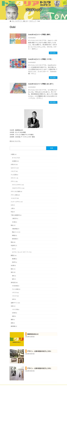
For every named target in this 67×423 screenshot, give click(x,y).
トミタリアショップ (15, 400)
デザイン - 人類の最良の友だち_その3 (39, 351)
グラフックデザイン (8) (18, 184)
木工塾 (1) (14, 222)
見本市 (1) (14, 262)
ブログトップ (13, 407)
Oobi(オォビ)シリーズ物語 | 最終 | (39, 34)
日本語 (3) (14, 313)
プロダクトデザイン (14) (18, 188)
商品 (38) (13, 242)
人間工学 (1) (15, 218)
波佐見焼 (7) (15, 238)
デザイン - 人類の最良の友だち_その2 (39, 368)
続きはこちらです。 (15, 141)
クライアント (13, 390)
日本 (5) (14, 299)
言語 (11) (13, 306)
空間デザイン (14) (15, 302)
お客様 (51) (13, 154)
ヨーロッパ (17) (16, 157)
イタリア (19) (15, 296)
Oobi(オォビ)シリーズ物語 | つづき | (40, 59)
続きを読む (53, 53)
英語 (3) (14, 316)
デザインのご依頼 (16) (16, 191)
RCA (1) (14, 248)
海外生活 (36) (14, 282)
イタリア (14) (14, 171)
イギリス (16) (15, 292)
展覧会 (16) (13, 255)
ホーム (11, 386)
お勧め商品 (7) (15, 228)
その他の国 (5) (15, 286)
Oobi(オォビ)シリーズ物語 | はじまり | (40, 84)
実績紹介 (12, 393)
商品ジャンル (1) (16, 232)
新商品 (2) (14, 235)
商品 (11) (13, 225)
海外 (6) (14, 275)
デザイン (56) (14, 181)
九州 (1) (13, 205)
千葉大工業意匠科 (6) (16, 215)
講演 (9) (13, 319)
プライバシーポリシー (15, 410)
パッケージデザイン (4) (16, 201)
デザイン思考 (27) (15, 195)
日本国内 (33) (15, 161)
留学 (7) (14, 279)
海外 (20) (13, 272)
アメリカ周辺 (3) (16, 289)
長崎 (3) (13, 323)
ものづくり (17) (15, 168)
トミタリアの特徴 (14, 397)
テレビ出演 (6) (14, 174)
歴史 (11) (13, 269)
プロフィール (13, 403)
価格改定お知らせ (32, 334)
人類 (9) (13, 208)
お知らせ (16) (14, 164)
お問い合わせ (13, 414)
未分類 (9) (13, 265)
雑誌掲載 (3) (14, 326)
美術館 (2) (14, 259)
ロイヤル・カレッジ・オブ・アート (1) (21, 252)
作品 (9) (13, 211)
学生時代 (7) (14, 245)
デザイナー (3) (14, 178)
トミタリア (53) (15, 198)
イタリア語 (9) (15, 309)
